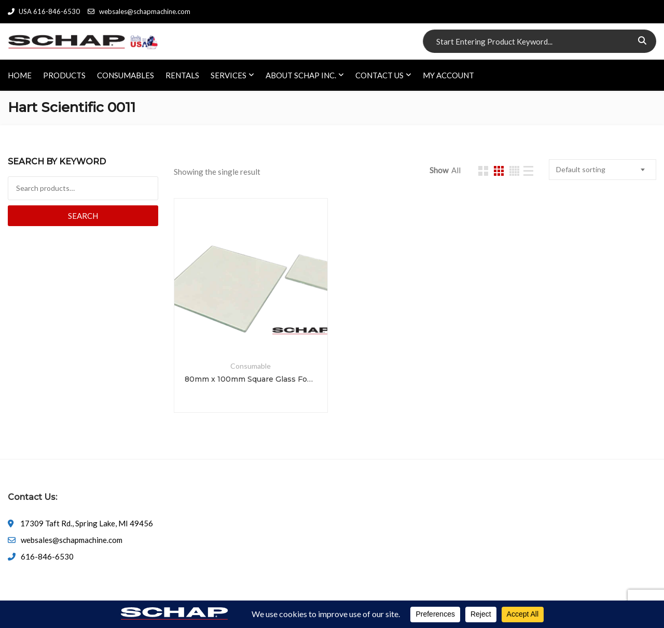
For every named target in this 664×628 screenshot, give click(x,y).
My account (448, 75)
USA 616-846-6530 (44, 11)
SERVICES (228, 75)
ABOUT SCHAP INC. (301, 75)
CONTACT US (379, 75)
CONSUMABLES (125, 75)
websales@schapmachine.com (139, 11)
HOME (20, 75)
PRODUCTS (64, 75)
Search (83, 215)
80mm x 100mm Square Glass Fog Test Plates (251, 379)
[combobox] (602, 169)
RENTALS (182, 75)
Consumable (250, 365)
